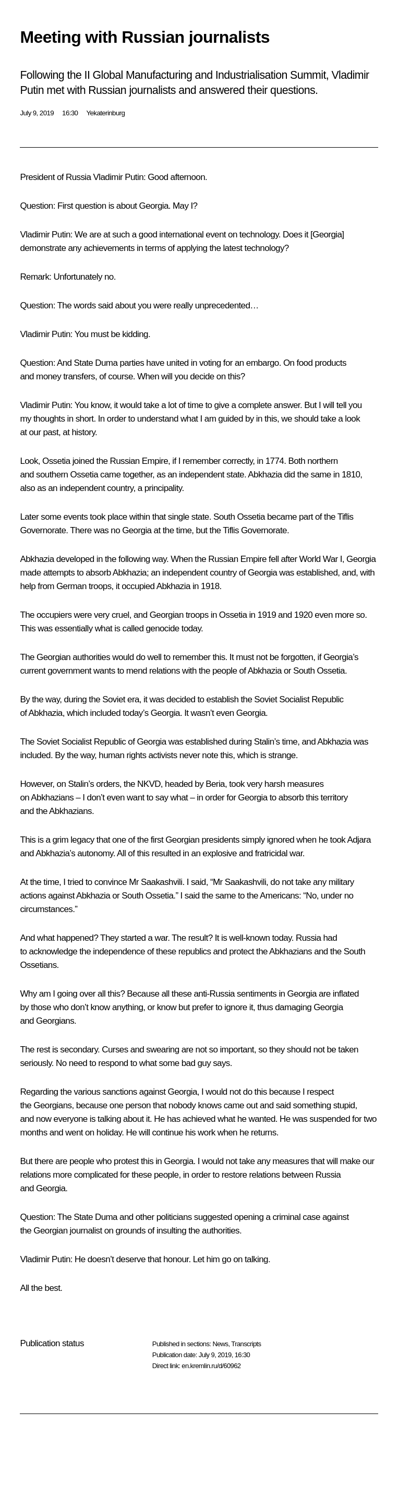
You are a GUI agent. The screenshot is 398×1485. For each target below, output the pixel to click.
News (220, 1344)
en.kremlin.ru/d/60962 (211, 1366)
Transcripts (246, 1344)
